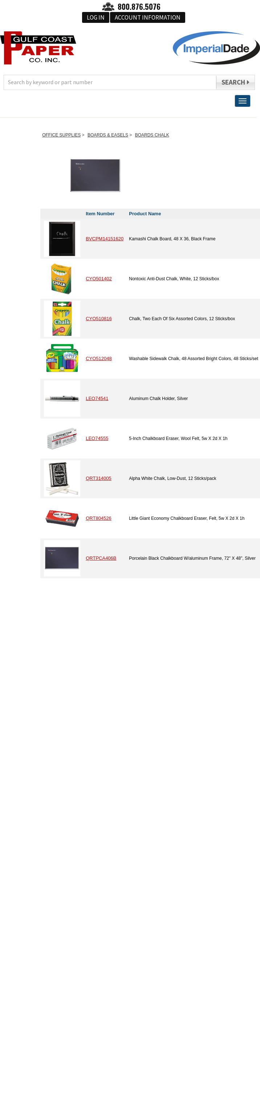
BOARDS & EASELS (108, 135)
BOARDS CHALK (152, 135)
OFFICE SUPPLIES (61, 135)
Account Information (147, 17)
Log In (96, 17)
